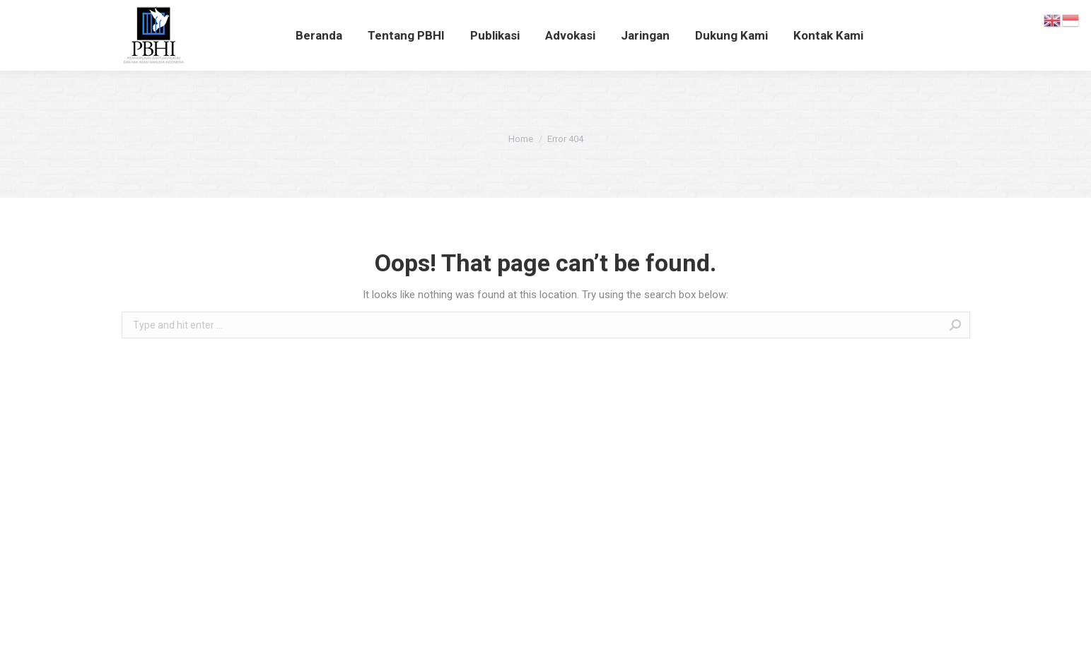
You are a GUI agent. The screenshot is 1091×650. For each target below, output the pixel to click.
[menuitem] (319, 35)
